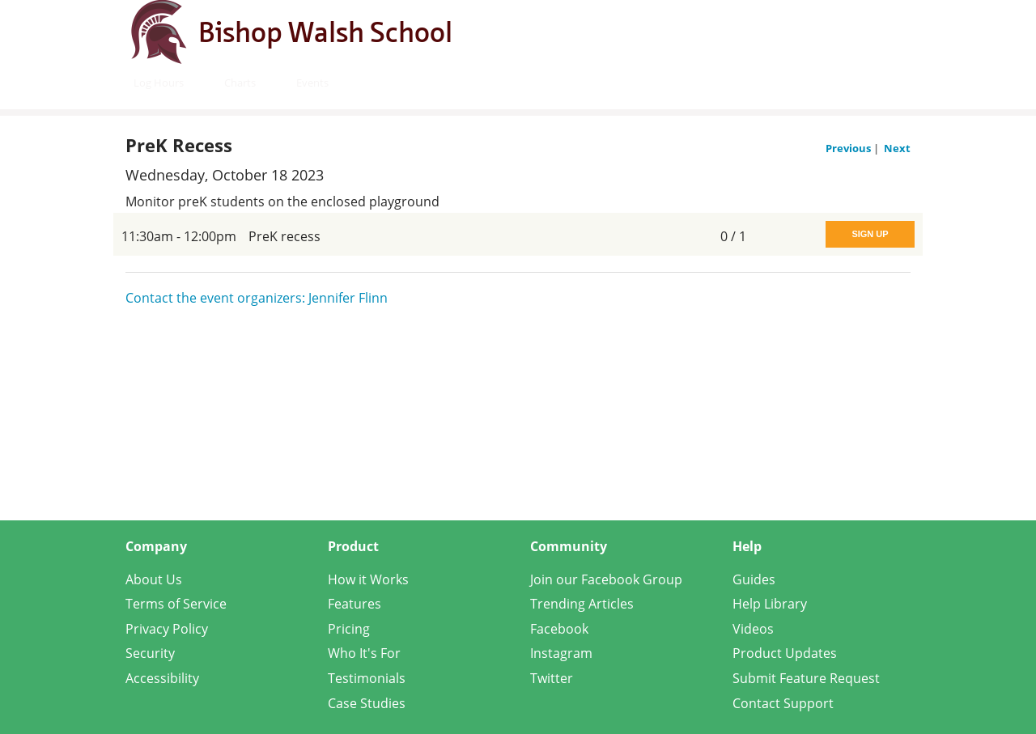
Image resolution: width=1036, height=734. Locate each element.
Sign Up (869, 234)
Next (897, 148)
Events (312, 82)
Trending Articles (582, 604)
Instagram (561, 653)
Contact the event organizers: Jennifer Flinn (256, 298)
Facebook (559, 629)
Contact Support (783, 703)
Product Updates (784, 653)
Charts (240, 82)
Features (354, 604)
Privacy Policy (166, 629)
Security (150, 653)
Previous (849, 148)
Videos (753, 629)
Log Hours (159, 82)
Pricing (349, 629)
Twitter (551, 678)
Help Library (769, 604)
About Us (153, 579)
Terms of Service (176, 604)
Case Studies (366, 703)
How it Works (368, 579)
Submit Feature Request (806, 678)
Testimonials (366, 678)
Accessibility (162, 678)
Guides (753, 579)
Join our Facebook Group (606, 579)
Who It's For (364, 653)
